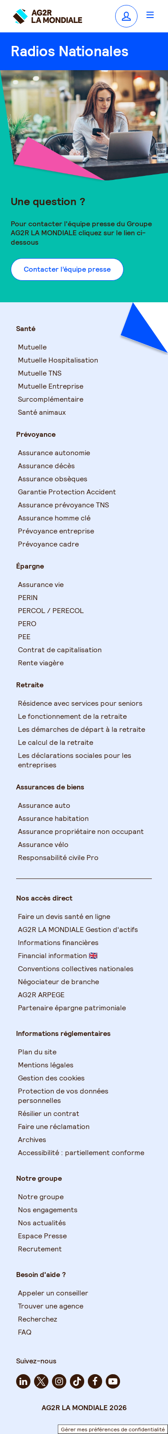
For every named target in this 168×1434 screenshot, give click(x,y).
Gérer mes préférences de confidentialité (113, 1429)
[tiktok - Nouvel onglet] (77, 1381)
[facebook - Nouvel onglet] (95, 1381)
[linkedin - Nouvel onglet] (23, 1381)
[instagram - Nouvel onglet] (59, 1381)
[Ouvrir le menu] (150, 14)
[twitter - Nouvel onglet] (41, 1381)
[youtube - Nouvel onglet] (113, 1381)
